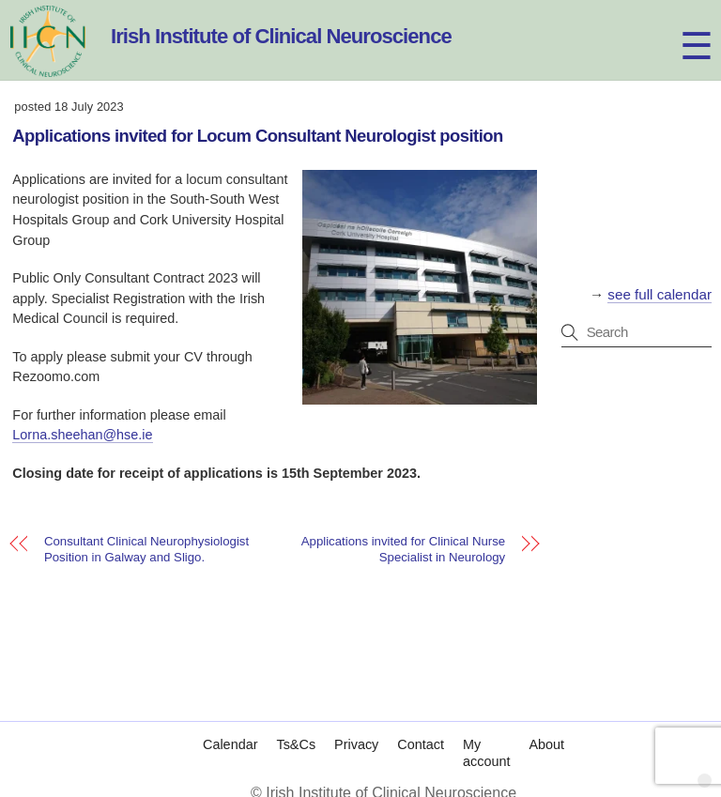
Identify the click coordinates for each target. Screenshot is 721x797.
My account (486, 753)
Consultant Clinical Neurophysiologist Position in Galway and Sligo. (146, 549)
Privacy (356, 744)
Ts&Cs (295, 744)
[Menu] (679, 26)
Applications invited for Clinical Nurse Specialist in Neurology (403, 549)
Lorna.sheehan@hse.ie (82, 434)
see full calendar (659, 294)
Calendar (230, 744)
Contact (420, 744)
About (546, 744)
